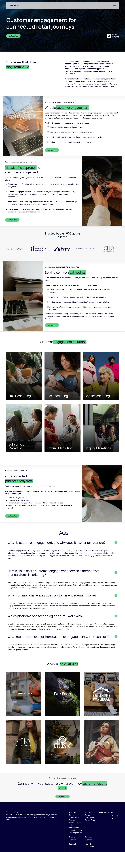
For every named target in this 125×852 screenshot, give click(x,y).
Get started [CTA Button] (62, 796)
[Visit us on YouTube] (113, 817)
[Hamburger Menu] (114, 5)
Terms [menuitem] (71, 815)
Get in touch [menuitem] (89, 817)
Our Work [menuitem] (72, 844)
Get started (13, 36)
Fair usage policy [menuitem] (75, 833)
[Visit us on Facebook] (101, 817)
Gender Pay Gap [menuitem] (91, 820)
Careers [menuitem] (88, 815)
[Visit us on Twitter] (105, 817)
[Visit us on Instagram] (109, 817)
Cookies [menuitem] (72, 820)
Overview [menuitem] (72, 840)
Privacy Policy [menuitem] (74, 817)
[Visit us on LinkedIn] (117, 817)
